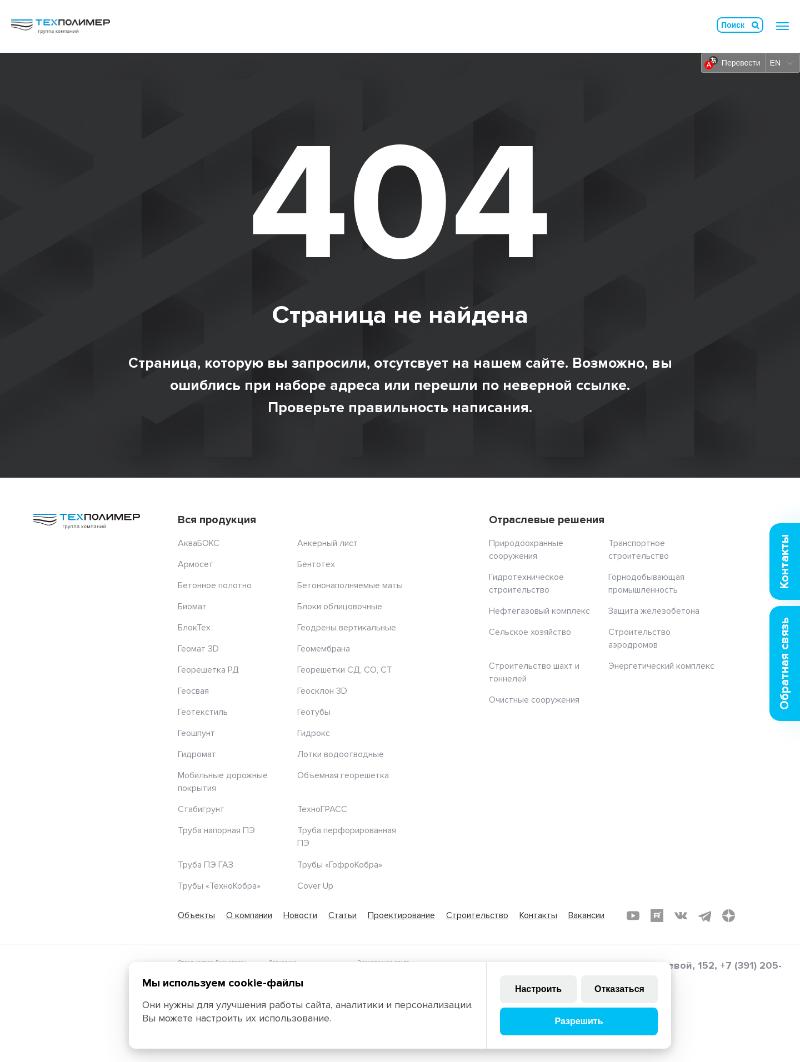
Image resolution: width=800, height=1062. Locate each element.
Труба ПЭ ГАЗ (205, 864)
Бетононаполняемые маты (350, 585)
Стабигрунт (201, 809)
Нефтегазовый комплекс (539, 611)
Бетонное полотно (215, 585)
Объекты (196, 915)
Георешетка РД (208, 669)
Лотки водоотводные (340, 754)
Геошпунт (196, 733)
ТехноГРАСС (322, 809)
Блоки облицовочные (339, 606)
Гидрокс (313, 733)
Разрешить (578, 1021)
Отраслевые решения (546, 520)
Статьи (342, 915)
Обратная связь (784, 663)
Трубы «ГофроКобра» (339, 864)
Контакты (538, 915)
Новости (300, 915)
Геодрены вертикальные (346, 627)
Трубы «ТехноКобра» (219, 885)
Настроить (538, 989)
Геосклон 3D (322, 691)
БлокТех (194, 627)
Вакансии (586, 915)
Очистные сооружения (534, 699)
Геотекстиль (203, 712)
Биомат (192, 606)
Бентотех (316, 564)
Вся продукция (217, 520)
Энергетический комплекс (661, 666)
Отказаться (619, 989)
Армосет (195, 564)
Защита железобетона (653, 611)
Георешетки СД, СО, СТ (344, 669)
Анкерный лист (327, 543)
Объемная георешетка (343, 775)
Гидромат (197, 754)
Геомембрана (323, 648)
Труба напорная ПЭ (216, 830)
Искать (755, 25)
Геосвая (193, 691)
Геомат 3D (198, 648)
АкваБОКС (198, 543)
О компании (249, 915)
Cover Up (315, 885)
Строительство (477, 915)
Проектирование (401, 915)
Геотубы (314, 712)
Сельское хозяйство (530, 632)
